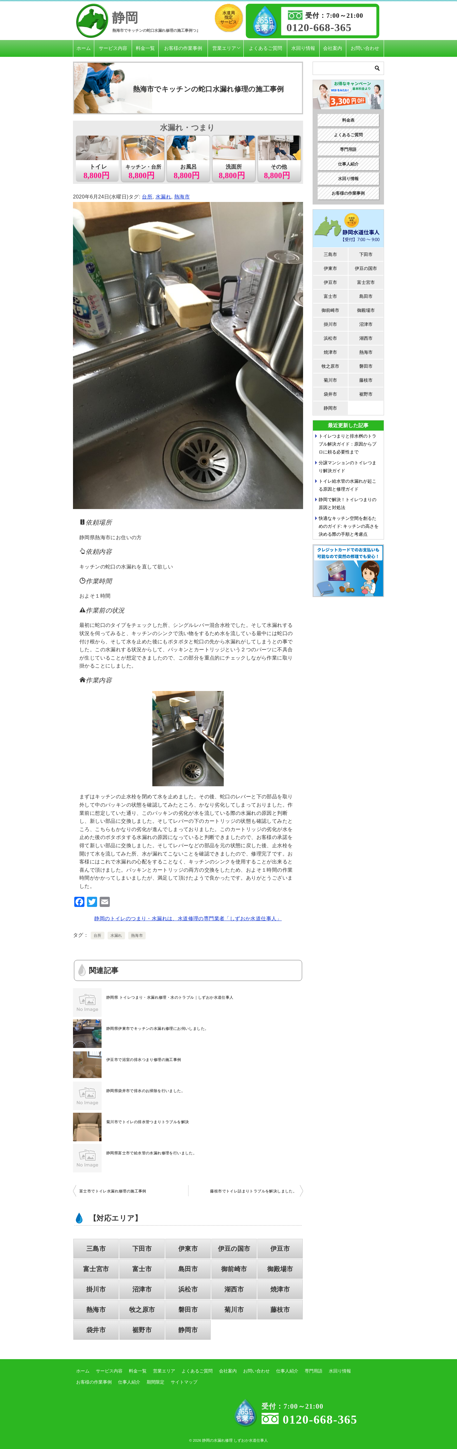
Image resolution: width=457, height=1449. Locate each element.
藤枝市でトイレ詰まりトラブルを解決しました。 (253, 1191)
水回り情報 (303, 48)
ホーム (83, 48)
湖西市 (234, 1289)
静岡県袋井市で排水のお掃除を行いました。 (145, 1091)
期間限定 (155, 1382)
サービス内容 (113, 48)
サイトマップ (184, 1382)
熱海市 (182, 196)
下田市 (142, 1248)
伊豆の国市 (234, 1248)
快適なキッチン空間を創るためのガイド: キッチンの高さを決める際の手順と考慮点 (349, 526)
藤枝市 (280, 1309)
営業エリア (224, 48)
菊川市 (234, 1309)
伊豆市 (280, 1248)
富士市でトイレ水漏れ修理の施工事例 (112, 1191)
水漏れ (163, 196)
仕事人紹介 (348, 164)
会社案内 (332, 48)
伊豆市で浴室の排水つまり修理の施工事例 (143, 1059)
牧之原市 (142, 1309)
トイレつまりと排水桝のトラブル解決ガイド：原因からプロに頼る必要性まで (347, 443)
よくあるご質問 (265, 48)
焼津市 (280, 1289)
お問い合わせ (365, 48)
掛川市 (96, 1289)
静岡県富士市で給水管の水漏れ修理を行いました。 (151, 1153)
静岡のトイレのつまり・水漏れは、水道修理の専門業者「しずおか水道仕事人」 (187, 918)
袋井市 (96, 1329)
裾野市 (142, 1329)
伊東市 (188, 1248)
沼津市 (142, 1289)
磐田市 (188, 1309)
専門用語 (348, 149)
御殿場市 (280, 1268)
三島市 (96, 1248)
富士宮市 (96, 1268)
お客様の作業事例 (183, 48)
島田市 (188, 1268)
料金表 (348, 120)
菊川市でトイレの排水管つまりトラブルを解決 (147, 1122)
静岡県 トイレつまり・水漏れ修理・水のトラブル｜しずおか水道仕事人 (170, 997)
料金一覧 (145, 48)
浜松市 (188, 1289)
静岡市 (188, 1329)
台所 (147, 196)
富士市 (142, 1268)
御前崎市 (234, 1268)
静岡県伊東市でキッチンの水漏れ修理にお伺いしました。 (157, 1028)
